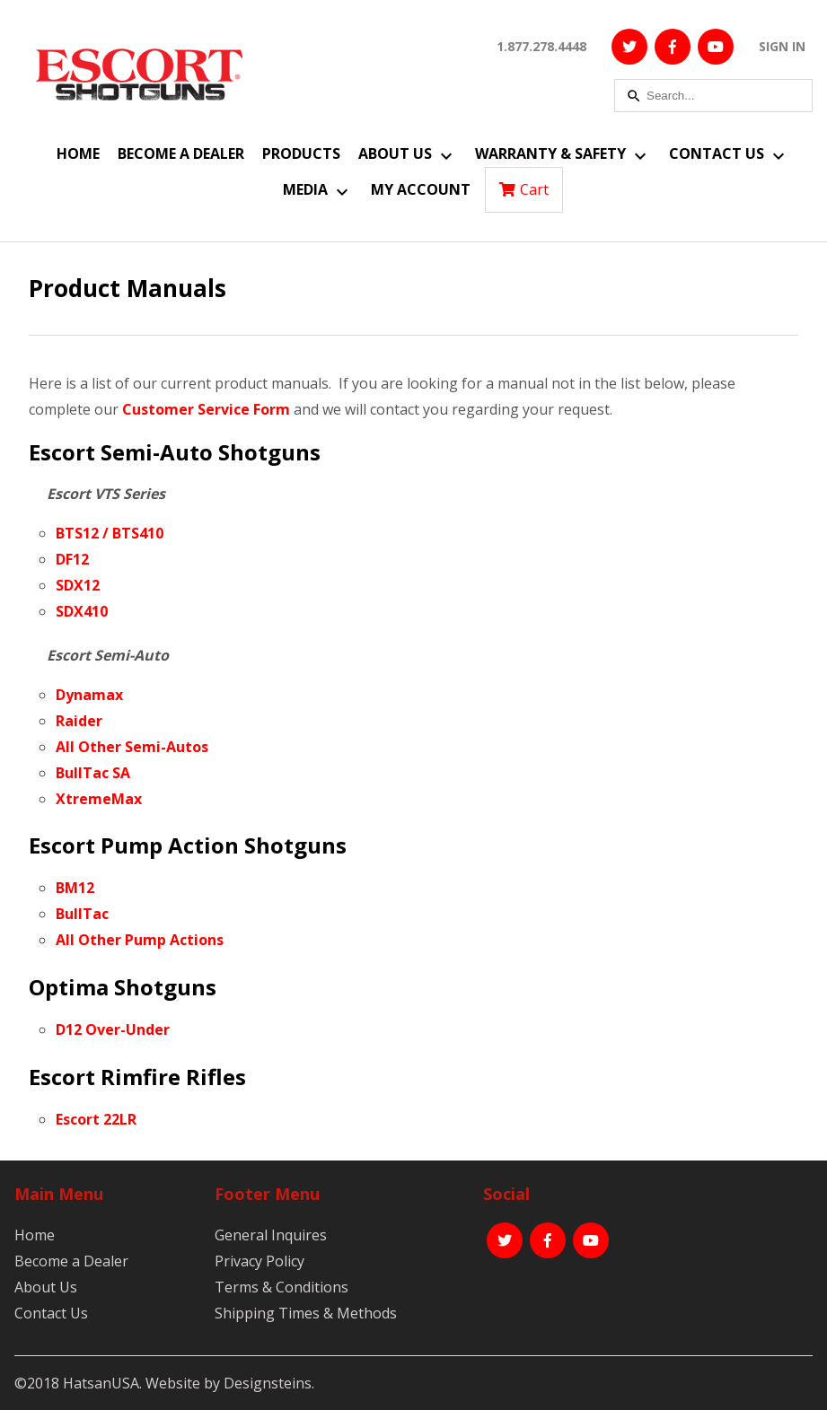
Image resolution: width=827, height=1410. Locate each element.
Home (78, 153)
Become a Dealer (181, 153)
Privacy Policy (259, 1261)
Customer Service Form (206, 409)
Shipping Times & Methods (306, 1313)
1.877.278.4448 (541, 46)
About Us (395, 153)
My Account (421, 189)
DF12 (72, 559)
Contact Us (716, 153)
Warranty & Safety (550, 153)
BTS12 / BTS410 (109, 533)
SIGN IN (782, 46)
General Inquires (271, 1235)
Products (301, 153)
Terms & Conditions (281, 1287)
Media (305, 189)
